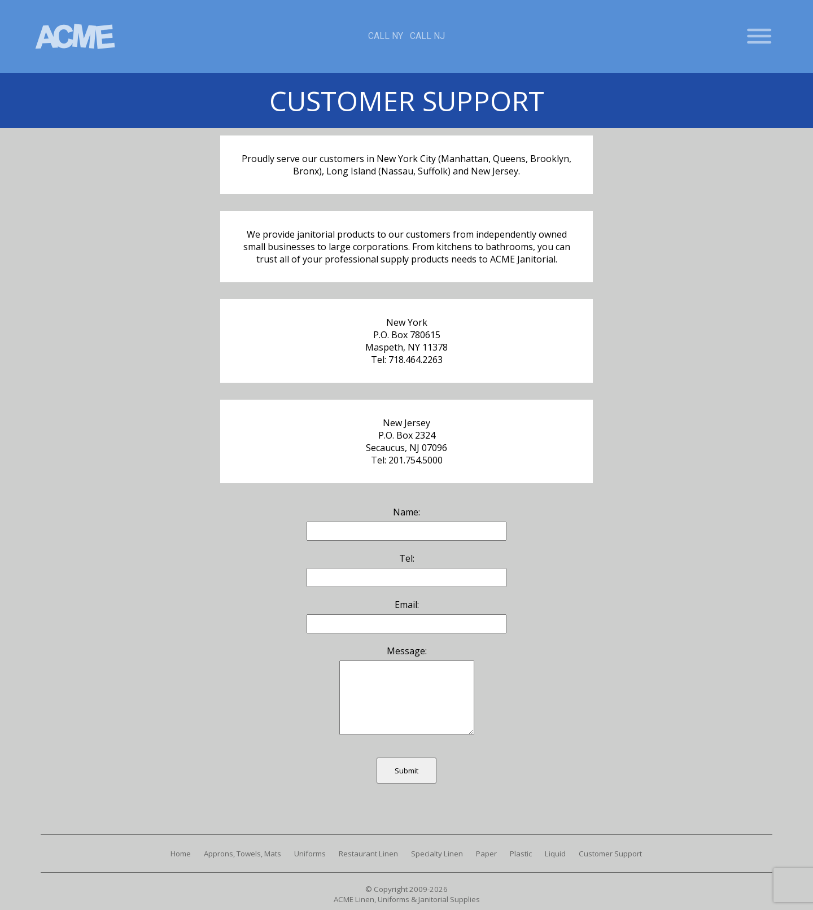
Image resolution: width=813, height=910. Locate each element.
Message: (407, 651)
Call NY (385, 35)
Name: (406, 512)
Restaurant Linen (368, 853)
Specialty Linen (437, 853)
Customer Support (610, 853)
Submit (406, 770)
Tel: (406, 558)
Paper (486, 853)
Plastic (521, 853)
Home (181, 853)
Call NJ (427, 35)
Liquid (555, 853)
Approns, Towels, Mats (242, 853)
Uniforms (310, 853)
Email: (407, 604)
